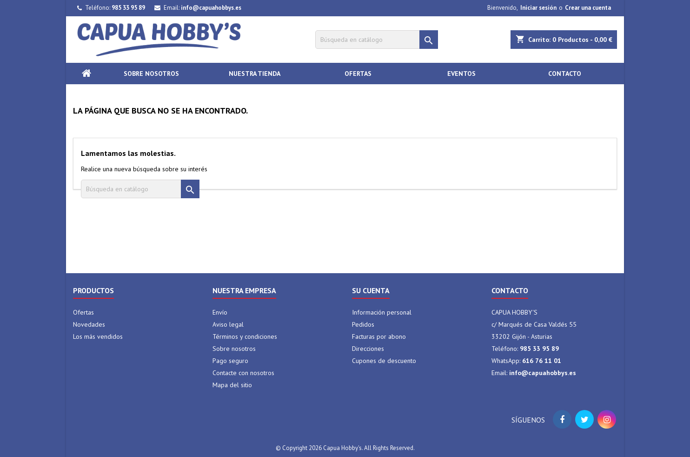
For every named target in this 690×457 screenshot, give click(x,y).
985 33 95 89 (128, 8)
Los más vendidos (98, 336)
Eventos (461, 73)
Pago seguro (230, 360)
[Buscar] (376, 39)
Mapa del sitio (232, 385)
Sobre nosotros (151, 73)
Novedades (89, 324)
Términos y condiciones (244, 336)
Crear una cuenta (588, 8)
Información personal (381, 312)
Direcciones (368, 348)
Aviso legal (228, 324)
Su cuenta (371, 290)
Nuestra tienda (254, 73)
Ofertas (358, 73)
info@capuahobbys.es (211, 8)
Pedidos (363, 324)
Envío (219, 312)
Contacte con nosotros (243, 373)
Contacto (564, 73)
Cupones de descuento (384, 360)
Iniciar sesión (538, 8)
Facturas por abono (379, 336)
